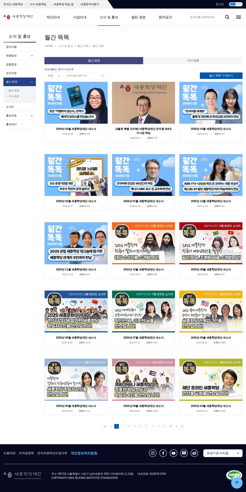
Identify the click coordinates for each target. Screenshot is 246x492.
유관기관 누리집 (217, 453)
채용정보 (11, 55)
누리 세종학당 (38, 4)
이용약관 (9, 453)
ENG (239, 4)
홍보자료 (11, 115)
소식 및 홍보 (109, 17)
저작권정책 (26, 453)
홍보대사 (11, 124)
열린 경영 (138, 17)
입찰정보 (11, 64)
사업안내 (79, 17)
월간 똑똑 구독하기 (221, 75)
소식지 (10, 106)
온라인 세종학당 (13, 4)
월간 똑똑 (11, 81)
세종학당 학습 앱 (63, 4)
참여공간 (165, 17)
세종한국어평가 (89, 4)
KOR (232, 4)
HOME (49, 46)
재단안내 (53, 17)
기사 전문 (14, 96)
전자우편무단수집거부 (52, 453)
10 (170, 426)
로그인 (220, 4)
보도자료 (11, 73)
